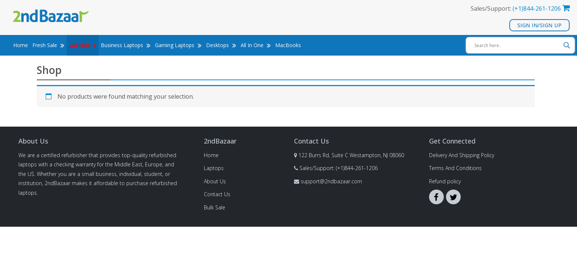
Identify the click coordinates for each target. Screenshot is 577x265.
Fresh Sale (48, 45)
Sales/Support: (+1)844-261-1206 (339, 168)
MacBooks (288, 45)
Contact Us (217, 194)
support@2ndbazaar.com (331, 181)
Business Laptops (126, 45)
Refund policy (445, 181)
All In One (256, 45)
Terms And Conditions (455, 168)
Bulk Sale (214, 207)
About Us (215, 181)
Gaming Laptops (178, 45)
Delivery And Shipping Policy (461, 155)
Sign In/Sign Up (539, 25)
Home (20, 45)
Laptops (214, 168)
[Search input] (517, 45)
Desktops (221, 45)
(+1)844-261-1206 (537, 8)
